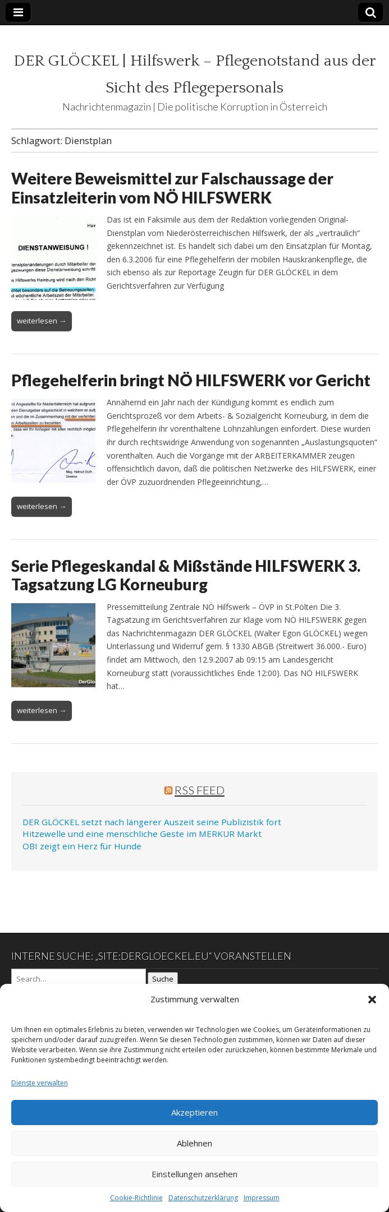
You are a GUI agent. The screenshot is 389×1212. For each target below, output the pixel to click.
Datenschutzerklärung (203, 1197)
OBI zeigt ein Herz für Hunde (81, 846)
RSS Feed (200, 790)
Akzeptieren (194, 1112)
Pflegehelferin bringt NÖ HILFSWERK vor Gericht (190, 380)
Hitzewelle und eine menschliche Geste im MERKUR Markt (142, 833)
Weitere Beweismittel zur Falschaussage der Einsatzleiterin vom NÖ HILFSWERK (172, 188)
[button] (372, 999)
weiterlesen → (41, 321)
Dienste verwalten (39, 1083)
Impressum (262, 1197)
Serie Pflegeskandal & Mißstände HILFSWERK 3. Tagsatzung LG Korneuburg (185, 575)
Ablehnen (194, 1143)
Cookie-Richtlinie (136, 1197)
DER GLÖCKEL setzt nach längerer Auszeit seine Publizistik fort (151, 821)
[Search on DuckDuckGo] (78, 979)
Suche (162, 979)
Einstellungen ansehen (194, 1173)
